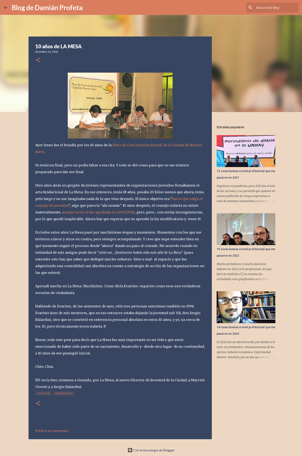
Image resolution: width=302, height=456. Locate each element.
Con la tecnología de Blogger (151, 450)
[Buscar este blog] (277, 8)
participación (64, 393)
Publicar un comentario (52, 430)
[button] (37, 60)
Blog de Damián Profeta (47, 7)
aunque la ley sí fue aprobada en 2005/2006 (98, 212)
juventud (43, 393)
